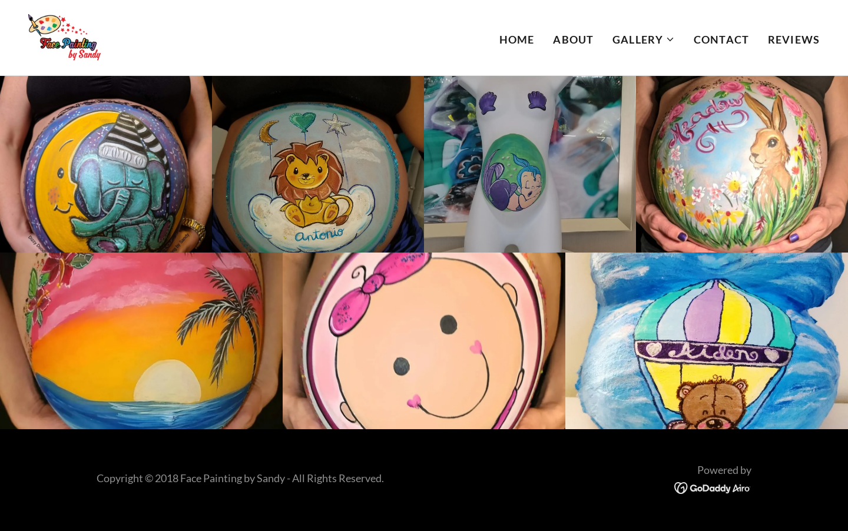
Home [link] (517, 39)
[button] (643, 39)
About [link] (573, 39)
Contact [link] (721, 39)
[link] (64, 36)
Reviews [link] (794, 39)
